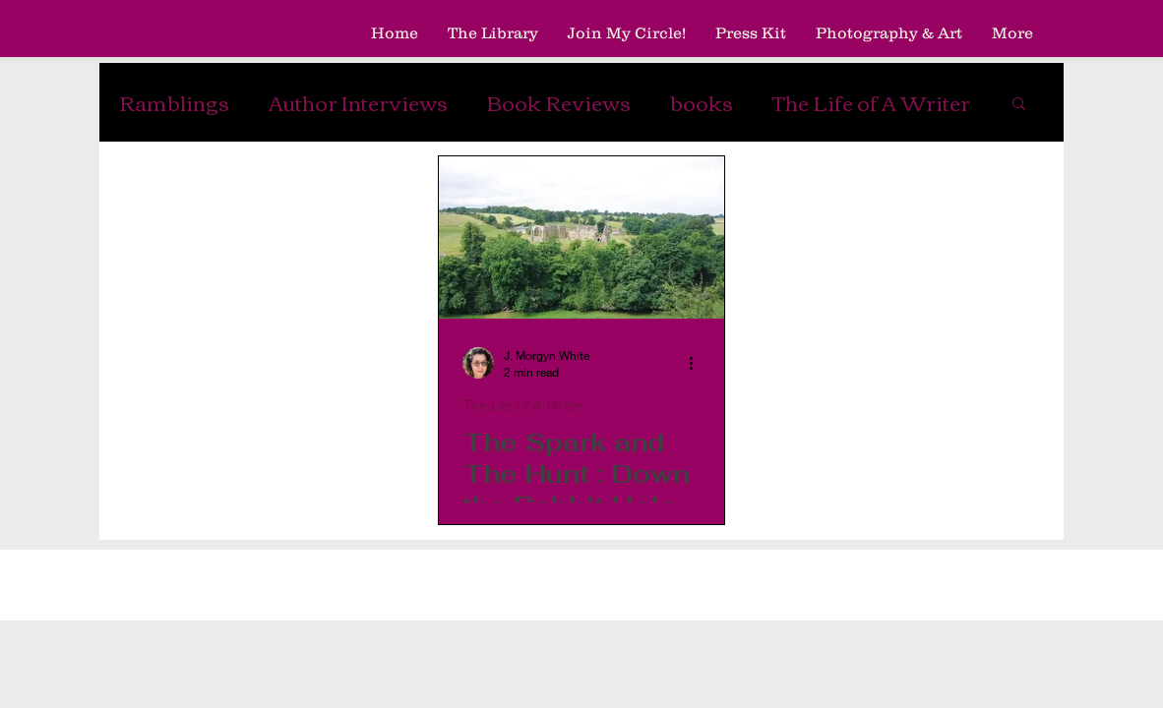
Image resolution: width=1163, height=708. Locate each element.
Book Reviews (559, 102)
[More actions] (697, 363)
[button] (1019, 104)
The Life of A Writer (871, 102)
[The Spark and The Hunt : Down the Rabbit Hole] (581, 237)
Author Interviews (358, 102)
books (701, 102)
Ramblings (174, 102)
